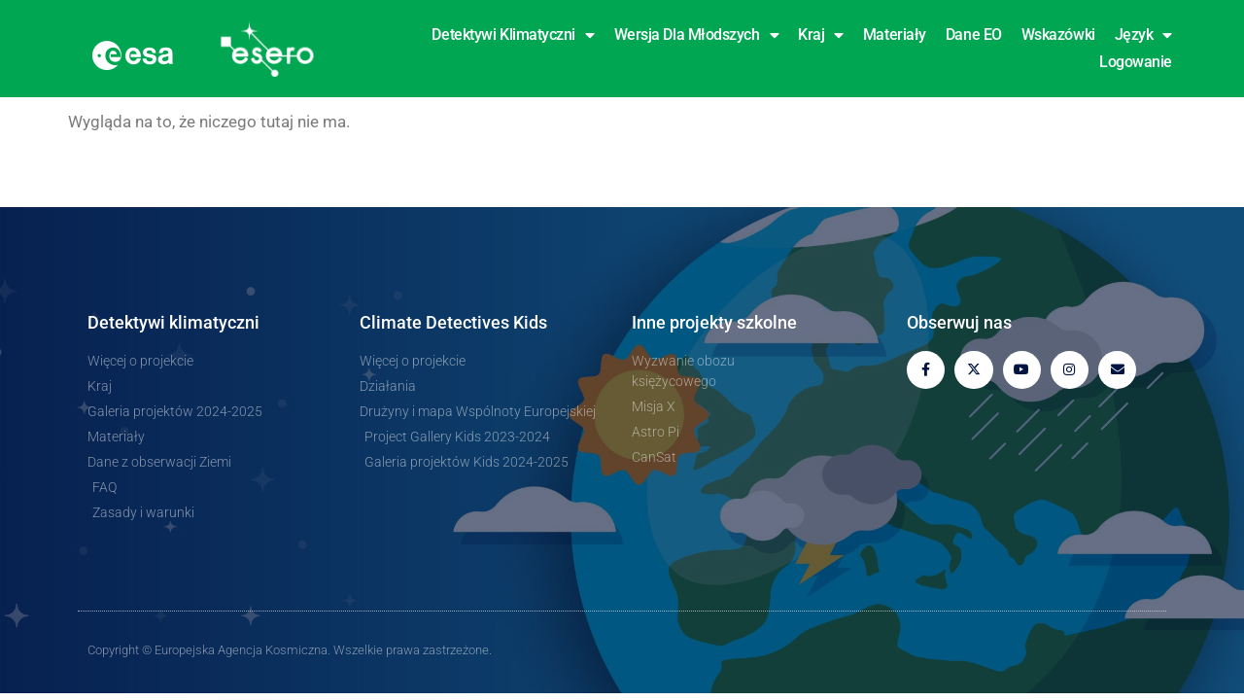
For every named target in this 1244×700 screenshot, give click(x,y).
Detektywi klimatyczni (513, 35)
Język (1143, 35)
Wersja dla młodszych (696, 35)
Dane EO (974, 34)
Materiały (894, 34)
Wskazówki (1058, 34)
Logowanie (1135, 61)
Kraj (821, 35)
